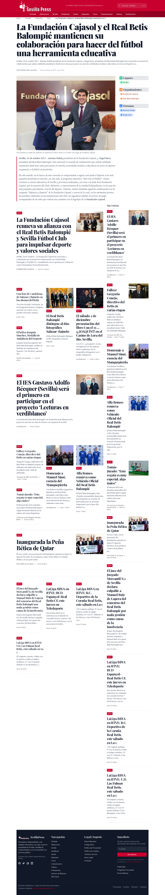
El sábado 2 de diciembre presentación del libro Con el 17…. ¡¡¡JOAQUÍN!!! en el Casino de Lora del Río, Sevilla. (89, 327)
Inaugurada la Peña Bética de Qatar (117, 526)
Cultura (119, 14)
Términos (134, 887)
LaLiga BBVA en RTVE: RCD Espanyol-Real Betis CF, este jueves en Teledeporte (57, 598)
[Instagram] (28, 863)
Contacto (87, 861)
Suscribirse (132, 854)
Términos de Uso (90, 854)
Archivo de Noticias (58, 873)
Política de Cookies (91, 851)
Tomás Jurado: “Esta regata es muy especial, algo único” (29, 497)
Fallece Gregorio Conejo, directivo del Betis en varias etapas (28, 454)
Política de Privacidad (92, 848)
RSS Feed (55, 877)
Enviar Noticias (122, 873)
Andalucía (66, 14)
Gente (75, 14)
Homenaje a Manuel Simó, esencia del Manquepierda (56, 479)
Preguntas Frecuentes (125, 870)
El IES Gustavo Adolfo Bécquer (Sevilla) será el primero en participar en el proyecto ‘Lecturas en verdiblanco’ (116, 234)
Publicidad (121, 867)
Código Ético (89, 845)
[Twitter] (23, 863)
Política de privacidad (133, 862)
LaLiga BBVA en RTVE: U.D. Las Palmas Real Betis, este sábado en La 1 (29, 647)
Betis (49, 18)
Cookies (126, 887)
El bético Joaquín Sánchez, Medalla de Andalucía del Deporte (29, 335)
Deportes (85, 14)
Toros (95, 14)
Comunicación (107, 14)
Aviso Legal (88, 857)
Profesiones (130, 14)
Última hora (44, 14)
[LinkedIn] (32, 863)
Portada (33, 14)
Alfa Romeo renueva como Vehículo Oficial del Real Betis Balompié (87, 481)
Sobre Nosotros (90, 841)
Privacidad (117, 887)
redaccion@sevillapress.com (43, 888)
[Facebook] (19, 863)
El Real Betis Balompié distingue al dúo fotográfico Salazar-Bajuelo (57, 324)
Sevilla (55, 14)
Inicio (18, 18)
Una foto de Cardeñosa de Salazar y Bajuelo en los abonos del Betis (29, 297)
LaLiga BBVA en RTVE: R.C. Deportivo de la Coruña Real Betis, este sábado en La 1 (89, 597)
